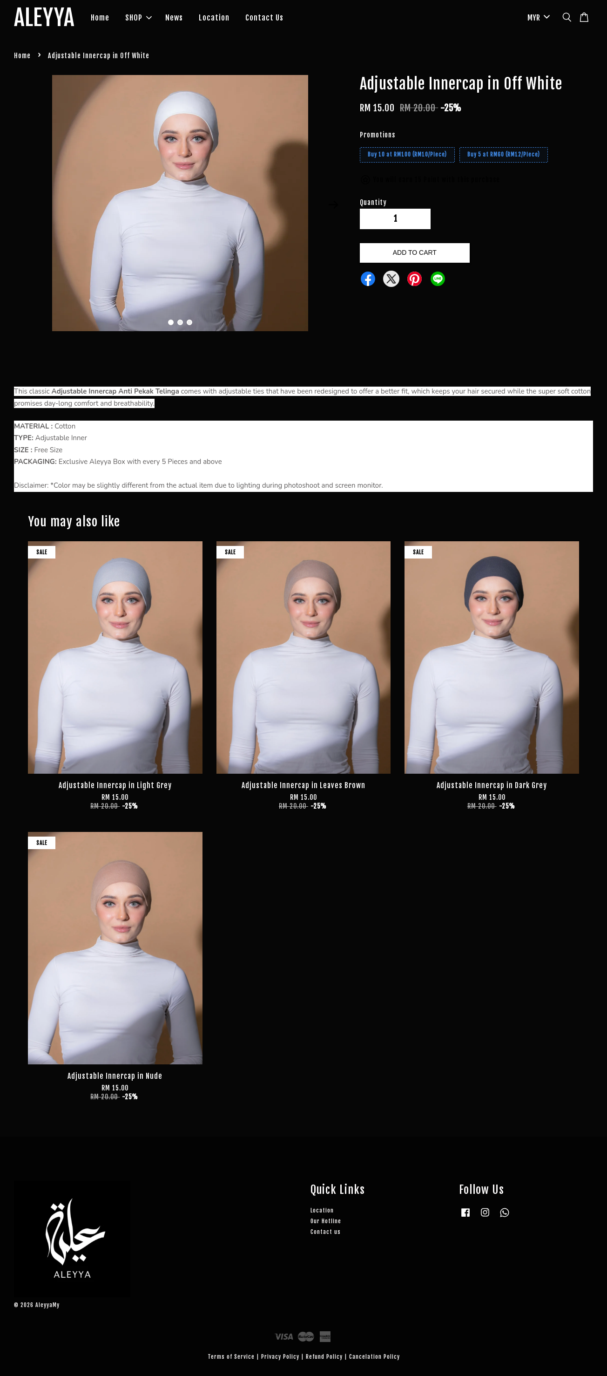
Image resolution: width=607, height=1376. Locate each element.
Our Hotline (325, 1221)
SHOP (138, 17)
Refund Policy (324, 1356)
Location (214, 17)
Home (100, 17)
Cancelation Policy (374, 1356)
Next (333, 205)
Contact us (325, 1231)
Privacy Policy (280, 1356)
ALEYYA (44, 18)
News (174, 17)
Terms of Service (231, 1356)
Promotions (377, 135)
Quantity (373, 202)
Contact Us (264, 17)
